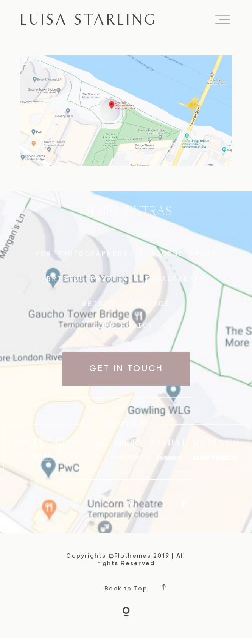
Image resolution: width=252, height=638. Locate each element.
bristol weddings (126, 303)
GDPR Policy (123, 325)
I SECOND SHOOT (178, 253)
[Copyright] (126, 613)
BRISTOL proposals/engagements (126, 279)
